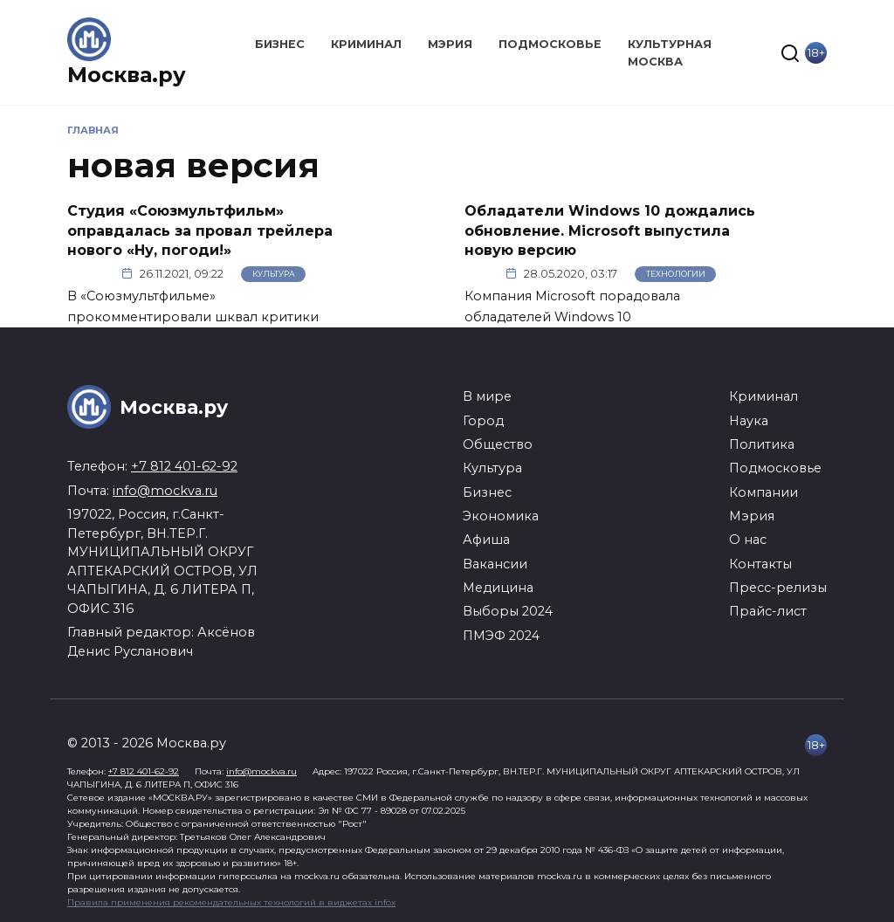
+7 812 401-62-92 (184, 466)
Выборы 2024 (508, 611)
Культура (273, 274)
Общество (498, 444)
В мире (487, 396)
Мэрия (450, 44)
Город (483, 421)
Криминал (366, 44)
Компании (763, 492)
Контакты (760, 564)
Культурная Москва (670, 52)
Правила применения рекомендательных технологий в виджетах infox (231, 902)
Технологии (675, 274)
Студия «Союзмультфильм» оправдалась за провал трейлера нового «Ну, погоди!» (200, 230)
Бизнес (280, 44)
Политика (761, 444)
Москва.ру (126, 74)
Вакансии (495, 564)
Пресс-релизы (778, 587)
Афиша (486, 539)
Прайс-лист (768, 611)
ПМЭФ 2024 (501, 635)
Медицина (498, 587)
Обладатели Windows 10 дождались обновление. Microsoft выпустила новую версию (609, 230)
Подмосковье (550, 44)
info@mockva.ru (165, 491)
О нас (748, 539)
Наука (748, 421)
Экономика (501, 516)
